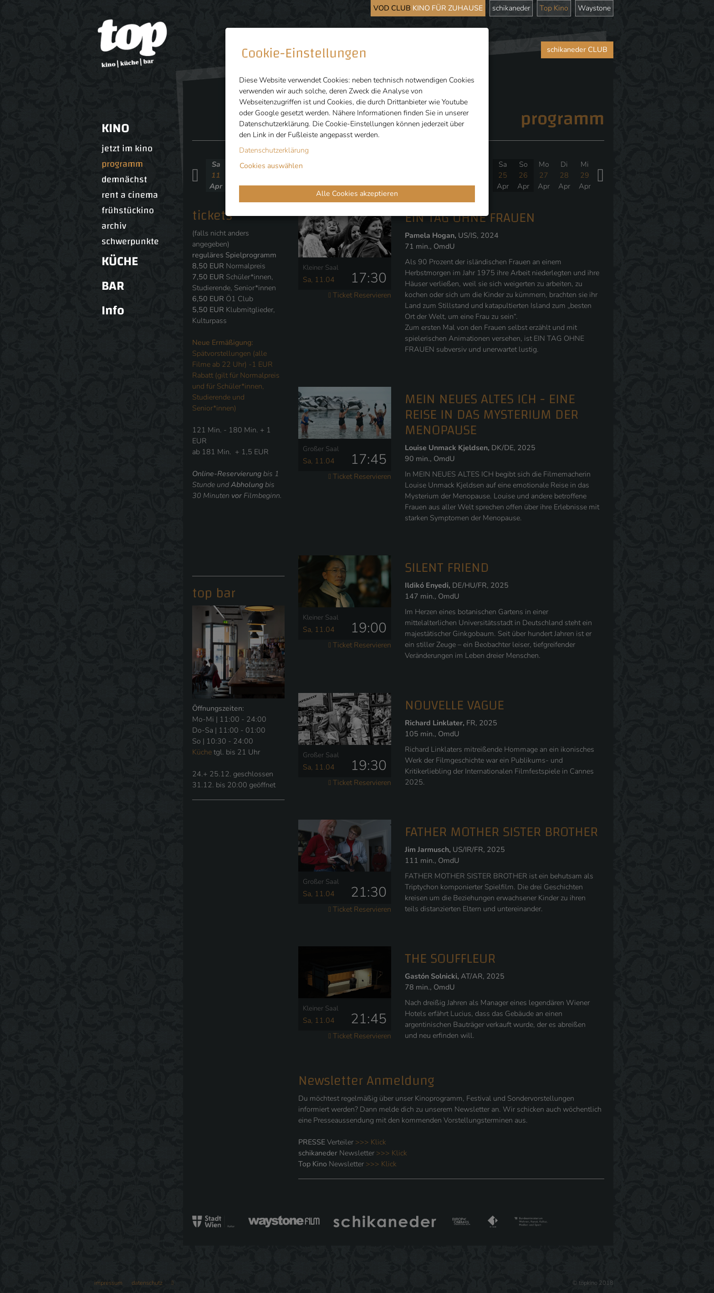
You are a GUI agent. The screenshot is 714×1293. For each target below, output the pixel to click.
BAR (113, 286)
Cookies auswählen (271, 166)
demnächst (124, 179)
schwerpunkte (130, 241)
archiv (114, 226)
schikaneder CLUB (577, 50)
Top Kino (554, 8)
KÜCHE (120, 261)
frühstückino (128, 210)
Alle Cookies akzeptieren (357, 194)
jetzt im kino (127, 148)
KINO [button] (115, 128)
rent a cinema (130, 195)
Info (113, 310)
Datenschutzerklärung (274, 150)
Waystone (594, 8)
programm (122, 164)
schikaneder (511, 8)
